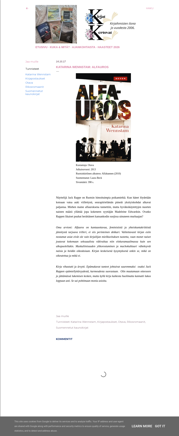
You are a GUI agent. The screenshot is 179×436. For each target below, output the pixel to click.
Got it (160, 426)
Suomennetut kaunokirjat (34, 93)
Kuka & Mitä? (60, 47)
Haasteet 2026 (109, 47)
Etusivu (41, 47)
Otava (29, 82)
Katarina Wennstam (38, 74)
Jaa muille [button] (31, 61)
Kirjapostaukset (35, 78)
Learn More (142, 426)
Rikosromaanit (34, 86)
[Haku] (150, 8)
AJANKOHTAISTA (83, 47)
